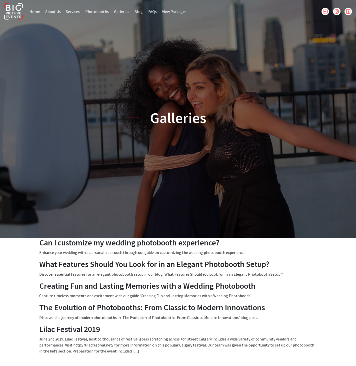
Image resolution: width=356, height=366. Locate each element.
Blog (138, 11)
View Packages (174, 11)
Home (35, 11)
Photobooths (97, 11)
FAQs (152, 11)
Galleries (121, 11)
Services (73, 11)
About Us (53, 11)
